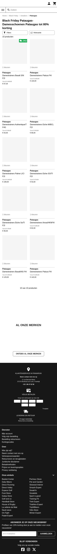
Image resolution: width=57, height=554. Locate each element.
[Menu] (3, 10)
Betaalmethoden (9, 464)
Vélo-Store (33, 510)
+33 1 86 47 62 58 (28, 384)
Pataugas (6, 73)
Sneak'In (33, 490)
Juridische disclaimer (10, 462)
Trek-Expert (34, 502)
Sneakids (33, 493)
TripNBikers (34, 507)
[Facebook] (23, 550)
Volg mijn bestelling (10, 436)
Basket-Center (8, 479)
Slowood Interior (36, 485)
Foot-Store (6, 493)
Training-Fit (34, 499)
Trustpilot (45, 409)
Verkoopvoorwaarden (11, 456)
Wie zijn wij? (7, 450)
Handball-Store (8, 502)
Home (4, 16)
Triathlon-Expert (36, 504)
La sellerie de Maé (9, 507)
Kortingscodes (8, 442)
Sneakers (23, 16)
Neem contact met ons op (28, 377)
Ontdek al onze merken (28, 354)
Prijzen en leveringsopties (12, 467)
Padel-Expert (7, 516)
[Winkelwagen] (55, 3)
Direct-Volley (7, 488)
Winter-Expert (35, 513)
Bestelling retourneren (11, 439)
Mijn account (7, 434)
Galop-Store (7, 496)
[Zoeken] (8, 10)
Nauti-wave (6, 510)
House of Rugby (8, 504)
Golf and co (6, 499)
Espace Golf (7, 490)
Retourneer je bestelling (25, 421)
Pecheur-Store (35, 479)
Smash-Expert (35, 488)
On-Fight (5, 513)
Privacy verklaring (9, 470)
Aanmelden (46, 534)
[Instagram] (28, 550)
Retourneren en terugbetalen (14, 459)
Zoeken (13, 10)
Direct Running (8, 485)
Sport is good (34, 496)
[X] (34, 550)
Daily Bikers (7, 482)
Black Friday (13, 16)
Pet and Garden (36, 482)
